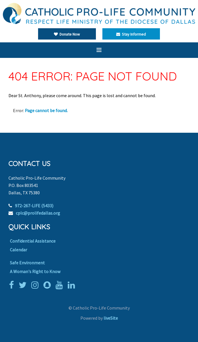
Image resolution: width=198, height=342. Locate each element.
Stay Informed (131, 34)
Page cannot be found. (46, 110)
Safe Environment (27, 262)
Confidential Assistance (33, 241)
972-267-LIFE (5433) (34, 205)
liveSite (111, 318)
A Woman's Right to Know (35, 271)
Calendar (18, 249)
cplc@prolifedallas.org (38, 213)
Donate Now (67, 34)
